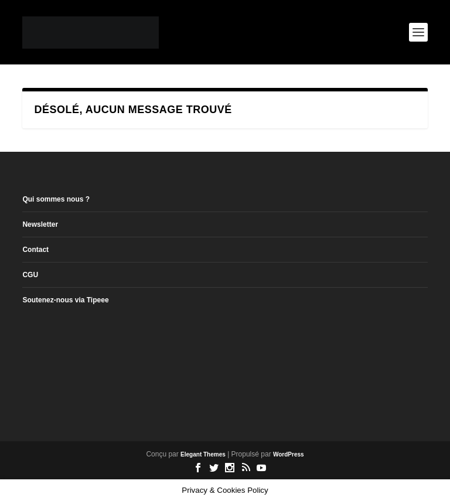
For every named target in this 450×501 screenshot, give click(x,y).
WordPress (288, 454)
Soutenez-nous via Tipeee (65, 300)
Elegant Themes (203, 454)
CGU (30, 275)
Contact (35, 250)
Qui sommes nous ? (56, 199)
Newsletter (40, 224)
